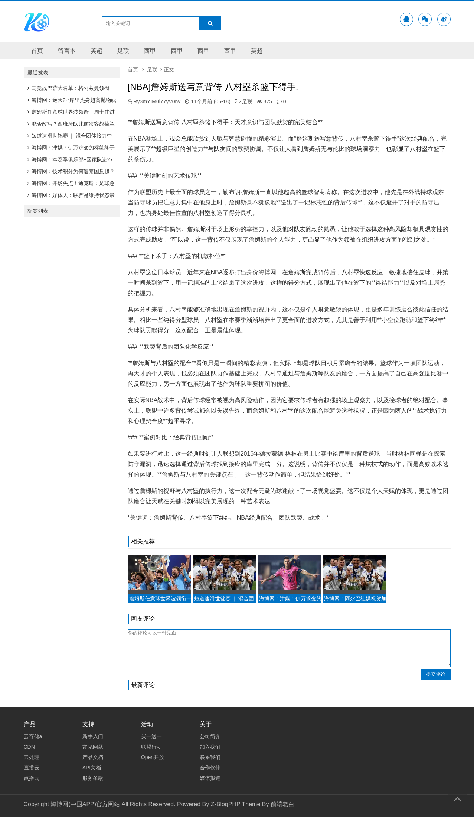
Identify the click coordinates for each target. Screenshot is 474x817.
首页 (37, 51)
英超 (96, 51)
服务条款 (92, 778)
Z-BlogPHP (226, 804)
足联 (123, 51)
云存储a (33, 736)
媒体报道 (210, 778)
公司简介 (210, 736)
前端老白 (282, 804)
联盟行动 (151, 747)
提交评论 (435, 674)
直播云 (31, 768)
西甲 (150, 51)
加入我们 (210, 747)
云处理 (31, 757)
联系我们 (210, 757)
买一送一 (151, 736)
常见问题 (92, 747)
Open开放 (152, 757)
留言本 (67, 51)
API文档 (91, 768)
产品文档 (92, 757)
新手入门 (92, 736)
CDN (29, 747)
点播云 (31, 778)
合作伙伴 (210, 768)
